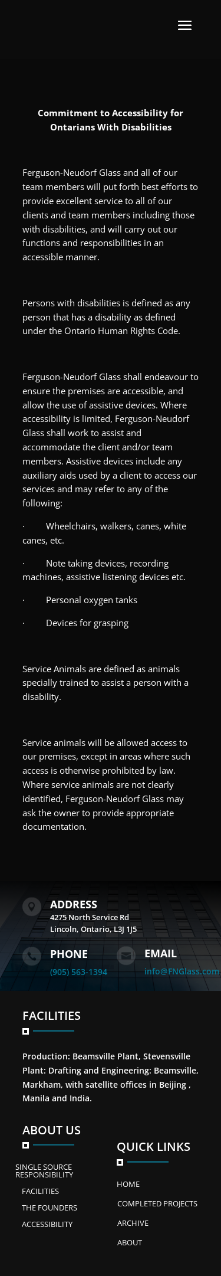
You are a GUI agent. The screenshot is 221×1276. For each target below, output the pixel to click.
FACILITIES (40, 1191)
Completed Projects (157, 1203)
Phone (69, 954)
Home (128, 1184)
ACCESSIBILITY (47, 1224)
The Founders (49, 1207)
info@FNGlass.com (181, 971)
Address (73, 904)
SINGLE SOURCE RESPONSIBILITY (44, 1171)
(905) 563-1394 (78, 971)
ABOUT (129, 1242)
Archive (133, 1223)
